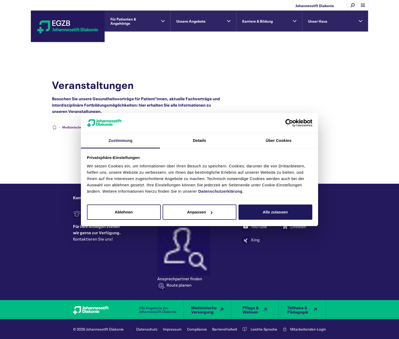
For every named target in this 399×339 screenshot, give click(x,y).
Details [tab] (199, 140)
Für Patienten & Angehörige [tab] (123, 21)
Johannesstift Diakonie (314, 5)
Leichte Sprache (264, 329)
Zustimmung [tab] (121, 140)
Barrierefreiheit (224, 329)
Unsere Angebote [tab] (191, 21)
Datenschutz (146, 329)
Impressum (172, 329)
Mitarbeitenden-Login (308, 329)
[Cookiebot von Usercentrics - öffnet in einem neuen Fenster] (289, 123)
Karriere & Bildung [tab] (257, 21)
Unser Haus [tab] (317, 21)
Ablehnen (124, 212)
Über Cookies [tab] (278, 140)
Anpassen (199, 212)
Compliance (197, 329)
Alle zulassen (275, 212)
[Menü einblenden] (363, 5)
